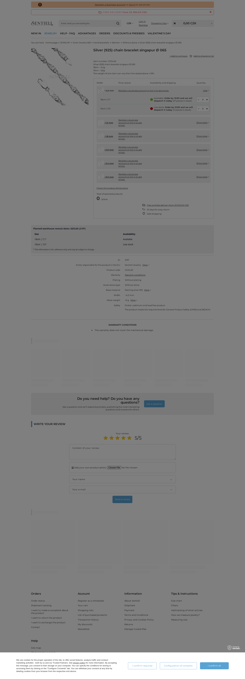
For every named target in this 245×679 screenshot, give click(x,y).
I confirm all (214, 665)
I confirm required (142, 665)
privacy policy (79, 663)
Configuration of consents (178, 665)
